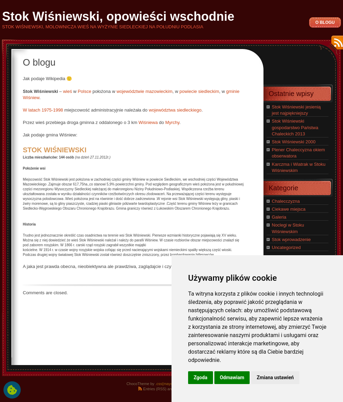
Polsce (84, 91)
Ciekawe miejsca (289, 209)
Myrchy (172, 122)
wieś (67, 91)
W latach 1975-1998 (43, 110)
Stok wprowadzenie (291, 239)
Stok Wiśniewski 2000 (293, 141)
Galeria (279, 217)
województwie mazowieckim (145, 91)
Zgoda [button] (200, 377)
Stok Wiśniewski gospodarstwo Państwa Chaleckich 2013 (295, 127)
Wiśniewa (148, 122)
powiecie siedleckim (199, 91)
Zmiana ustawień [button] (275, 377)
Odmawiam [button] (232, 377)
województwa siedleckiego (175, 110)
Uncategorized (286, 247)
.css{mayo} (164, 384)
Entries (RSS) (154, 389)
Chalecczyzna (286, 201)
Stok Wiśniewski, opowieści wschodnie (118, 16)
